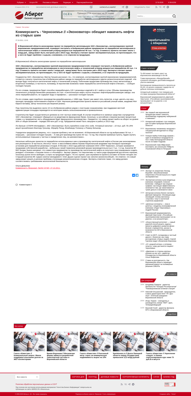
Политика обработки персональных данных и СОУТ (36, 384)
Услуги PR (33, 2)
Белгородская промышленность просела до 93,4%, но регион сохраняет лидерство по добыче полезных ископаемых (157, 87)
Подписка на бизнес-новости (84, 394)
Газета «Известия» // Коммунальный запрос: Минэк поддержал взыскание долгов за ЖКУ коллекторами (28, 356)
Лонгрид (144, 167)
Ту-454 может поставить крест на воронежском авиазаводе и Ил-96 (153, 74)
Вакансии (98, 394)
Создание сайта (165, 394)
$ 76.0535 (159, 2)
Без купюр (19, 326)
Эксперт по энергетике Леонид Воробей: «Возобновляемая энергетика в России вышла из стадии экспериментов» (161, 174)
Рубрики (20, 2)
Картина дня (78, 377)
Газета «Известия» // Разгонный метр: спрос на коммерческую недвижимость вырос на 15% (94, 355)
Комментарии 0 (25, 185)
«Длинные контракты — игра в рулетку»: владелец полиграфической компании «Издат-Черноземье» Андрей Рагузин (161, 207)
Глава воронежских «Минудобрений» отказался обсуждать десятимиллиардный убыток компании (157, 80)
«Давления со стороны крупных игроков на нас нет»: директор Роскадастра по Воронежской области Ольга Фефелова (161, 254)
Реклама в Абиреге (50, 2)
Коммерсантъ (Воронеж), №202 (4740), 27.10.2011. (38, 168)
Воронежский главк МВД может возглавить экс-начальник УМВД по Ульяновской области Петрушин (160, 147)
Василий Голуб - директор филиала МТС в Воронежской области (160, 309)
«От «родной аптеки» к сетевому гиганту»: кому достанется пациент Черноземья (159, 246)
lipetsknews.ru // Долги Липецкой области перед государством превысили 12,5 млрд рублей (127, 355)
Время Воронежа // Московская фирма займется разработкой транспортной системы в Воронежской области (61, 356)
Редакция (67, 2)
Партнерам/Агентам (85, 2)
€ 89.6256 (172, 2)
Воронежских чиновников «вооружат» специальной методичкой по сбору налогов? (161, 131)
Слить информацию (109, 394)
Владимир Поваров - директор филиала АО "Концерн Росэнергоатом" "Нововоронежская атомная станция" (161, 287)
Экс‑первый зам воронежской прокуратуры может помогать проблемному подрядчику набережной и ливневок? (161, 115)
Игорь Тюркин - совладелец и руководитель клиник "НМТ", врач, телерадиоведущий (159, 303)
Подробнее (171, 314)
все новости (171, 274)
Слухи (143, 108)
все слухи (172, 153)
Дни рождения (147, 280)
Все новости (22, 377)
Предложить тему (142, 7)
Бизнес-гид (168, 377)
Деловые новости (109, 377)
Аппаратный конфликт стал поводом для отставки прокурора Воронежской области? (157, 93)
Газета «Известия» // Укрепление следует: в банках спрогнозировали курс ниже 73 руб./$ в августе (160, 356)
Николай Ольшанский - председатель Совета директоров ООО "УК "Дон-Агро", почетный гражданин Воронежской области (161, 295)
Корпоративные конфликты (136, 377)
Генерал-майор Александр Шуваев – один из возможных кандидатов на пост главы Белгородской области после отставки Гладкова (160, 139)
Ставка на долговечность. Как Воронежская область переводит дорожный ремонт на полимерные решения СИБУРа (159, 263)
